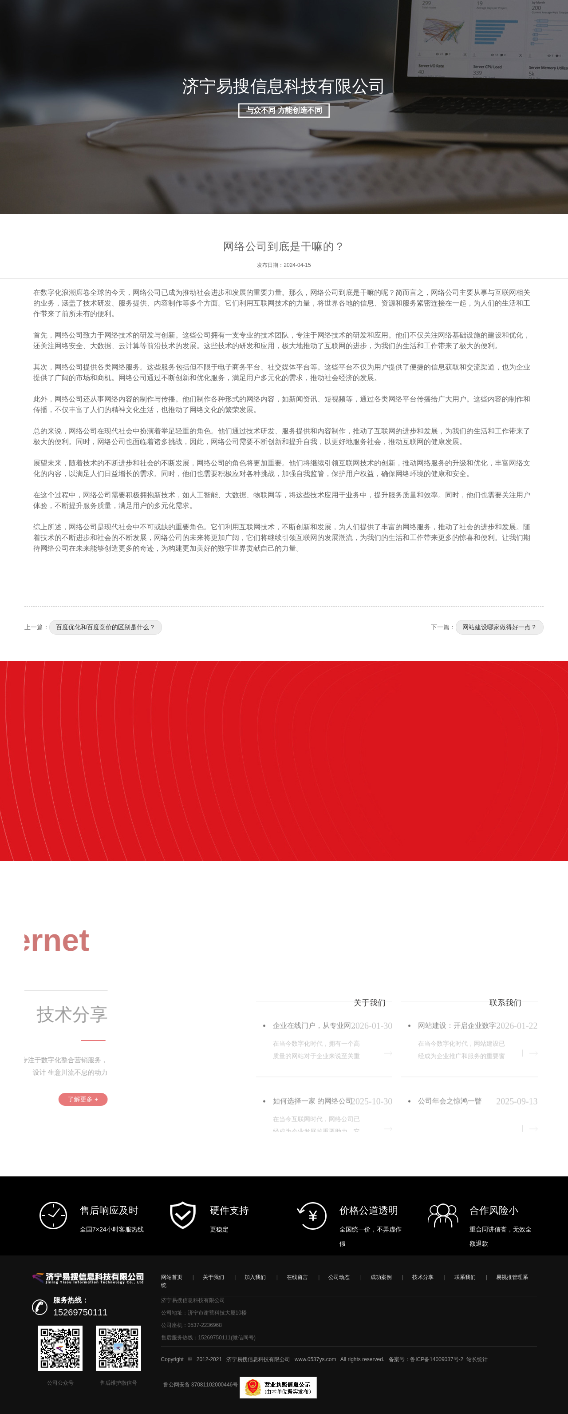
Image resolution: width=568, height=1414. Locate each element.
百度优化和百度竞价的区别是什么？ (105, 627)
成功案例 (381, 1277)
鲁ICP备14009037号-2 (436, 1359)
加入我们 (255, 1277)
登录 (484, 51)
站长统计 (477, 1359)
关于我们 (213, 1277)
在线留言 (297, 1277)
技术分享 (423, 1277)
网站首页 (171, 1277)
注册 (503, 51)
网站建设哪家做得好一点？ (499, 627)
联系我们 (465, 1277)
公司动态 (339, 1277)
